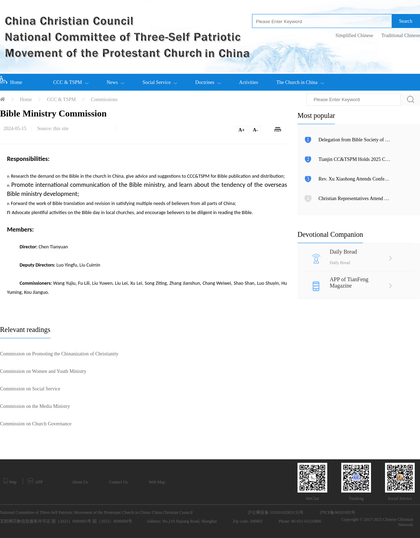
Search (405, 21)
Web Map (157, 482)
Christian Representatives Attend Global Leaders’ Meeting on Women (354, 198)
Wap (10, 481)
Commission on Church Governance (35, 423)
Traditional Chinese (401, 35)
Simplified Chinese (354, 35)
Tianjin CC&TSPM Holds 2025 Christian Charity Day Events (354, 159)
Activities (248, 82)
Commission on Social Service (30, 388)
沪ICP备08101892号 (338, 512)
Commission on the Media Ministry (35, 406)
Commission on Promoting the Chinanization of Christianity (59, 353)
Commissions (104, 99)
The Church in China (300, 79)
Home (11, 80)
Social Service (159, 79)
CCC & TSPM (71, 79)
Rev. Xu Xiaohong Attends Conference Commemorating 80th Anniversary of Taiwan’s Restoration (354, 179)
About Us (80, 482)
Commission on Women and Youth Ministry (43, 371)
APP (35, 481)
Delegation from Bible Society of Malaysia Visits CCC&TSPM (354, 139)
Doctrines (208, 79)
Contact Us (118, 482)
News (115, 79)
